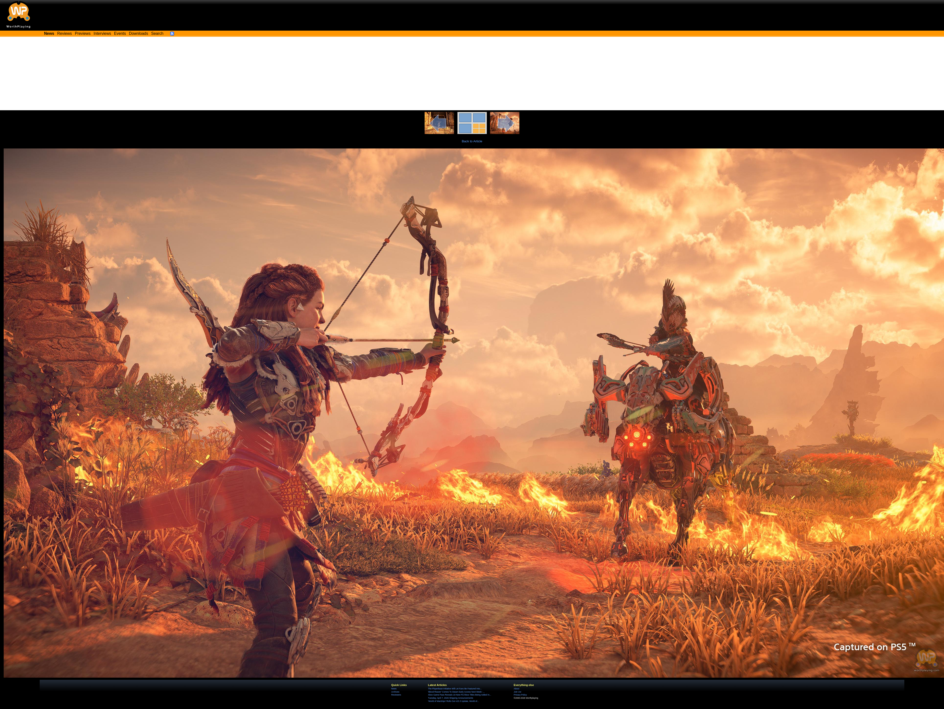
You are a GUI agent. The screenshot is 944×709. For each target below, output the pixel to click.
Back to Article (472, 141)
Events (120, 33)
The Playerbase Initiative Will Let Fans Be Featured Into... (455, 688)
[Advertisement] (472, 73)
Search (157, 33)
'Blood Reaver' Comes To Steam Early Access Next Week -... (456, 692)
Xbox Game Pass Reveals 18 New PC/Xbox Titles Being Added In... (459, 695)
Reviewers (396, 695)
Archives (395, 692)
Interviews (102, 33)
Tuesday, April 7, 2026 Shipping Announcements (450, 698)
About (516, 688)
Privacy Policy (520, 695)
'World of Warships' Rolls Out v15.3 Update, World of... (453, 701)
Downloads (138, 33)
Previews (83, 33)
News (393, 688)
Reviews (64, 33)
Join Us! (517, 692)
